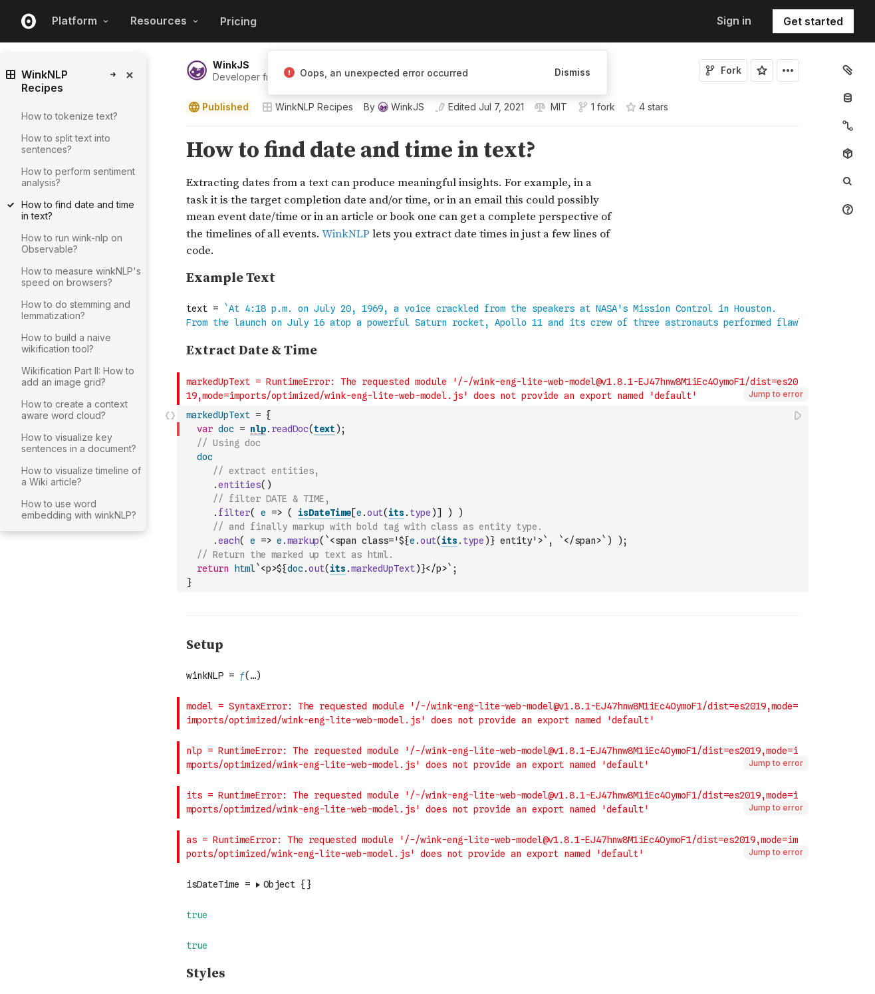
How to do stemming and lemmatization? (75, 310)
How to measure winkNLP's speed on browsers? (81, 276)
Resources (164, 20)
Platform (80, 20)
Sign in (734, 20)
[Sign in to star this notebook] (762, 70)
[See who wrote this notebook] (394, 107)
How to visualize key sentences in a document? (78, 443)
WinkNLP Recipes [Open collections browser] (307, 106)
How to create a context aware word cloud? (74, 409)
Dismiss (572, 72)
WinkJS (231, 64)
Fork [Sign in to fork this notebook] (723, 70)
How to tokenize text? (69, 116)
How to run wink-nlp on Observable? (71, 243)
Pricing (238, 21)
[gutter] (116, 615)
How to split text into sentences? (65, 143)
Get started (813, 21)
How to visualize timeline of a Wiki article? (81, 476)
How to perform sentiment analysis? (78, 177)
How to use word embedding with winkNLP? (78, 509)
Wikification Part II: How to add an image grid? (77, 376)
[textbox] (494, 499)
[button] (170, 132)
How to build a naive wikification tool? (66, 343)
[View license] (557, 107)
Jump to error (776, 394)
